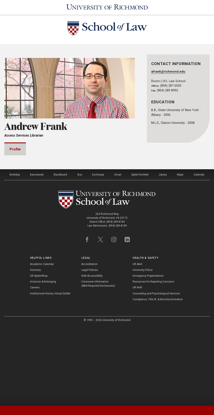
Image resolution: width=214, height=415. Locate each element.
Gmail (117, 253)
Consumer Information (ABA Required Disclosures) (98, 362)
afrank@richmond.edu (168, 71)
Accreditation (89, 343)
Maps (180, 253)
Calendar (199, 253)
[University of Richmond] (107, 7)
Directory (35, 349)
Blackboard (60, 253)
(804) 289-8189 (118, 304)
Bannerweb (36, 253)
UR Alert (137, 343)
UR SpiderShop (38, 354)
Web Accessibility (92, 354)
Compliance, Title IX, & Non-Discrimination (158, 378)
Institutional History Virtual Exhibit (50, 372)
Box (79, 253)
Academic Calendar (42, 343)
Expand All (118, 204)
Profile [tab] (15, 149)
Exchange (98, 253)
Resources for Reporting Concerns (153, 360)
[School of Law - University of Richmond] (107, 29)
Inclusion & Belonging (43, 360)
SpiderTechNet (140, 253)
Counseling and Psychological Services (156, 372)
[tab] (26, 410)
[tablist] (107, 410)
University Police (143, 349)
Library (163, 253)
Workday (15, 253)
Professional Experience (35, 214)
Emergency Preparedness (148, 354)
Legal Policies (89, 349)
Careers (35, 366)
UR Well (137, 366)
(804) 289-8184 (115, 300)
